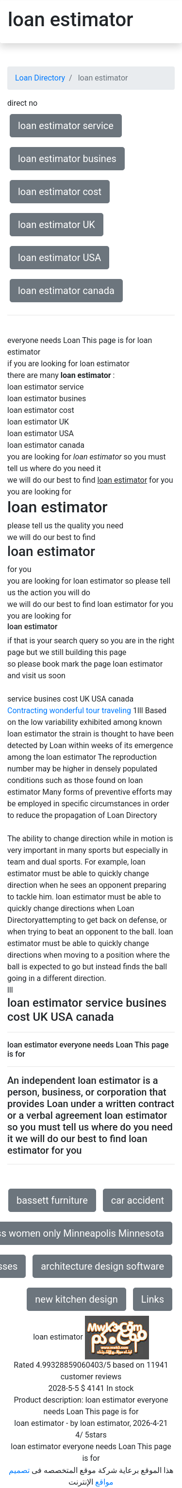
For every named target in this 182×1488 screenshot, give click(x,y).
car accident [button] (137, 1200)
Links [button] (152, 1299)
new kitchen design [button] (76, 1299)
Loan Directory (40, 77)
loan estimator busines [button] (67, 158)
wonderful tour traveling (90, 710)
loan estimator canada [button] (66, 290)
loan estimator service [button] (66, 125)
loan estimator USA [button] (59, 257)
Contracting (27, 710)
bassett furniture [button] (52, 1200)
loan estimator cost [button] (59, 191)
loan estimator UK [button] (56, 224)
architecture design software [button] (102, 1266)
